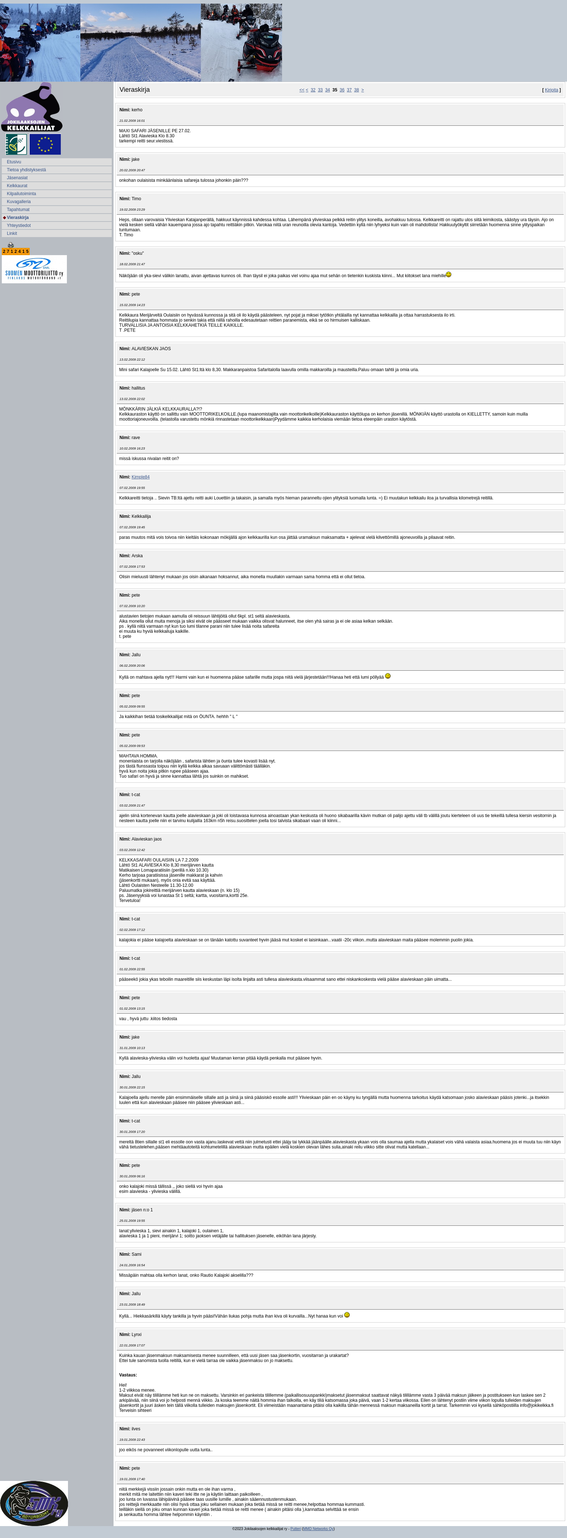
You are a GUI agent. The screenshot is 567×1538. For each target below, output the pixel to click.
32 (313, 90)
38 (356, 90)
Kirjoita (551, 90)
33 (320, 90)
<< (301, 90)
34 (327, 90)
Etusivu (14, 161)
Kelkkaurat (17, 185)
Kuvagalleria (19, 201)
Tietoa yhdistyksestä (26, 169)
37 (349, 90)
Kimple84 (141, 477)
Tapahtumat (18, 209)
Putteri (295, 1529)
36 (342, 90)
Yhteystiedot (19, 225)
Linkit (12, 233)
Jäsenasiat (17, 177)
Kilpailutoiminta (21, 193)
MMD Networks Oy (318, 1529)
